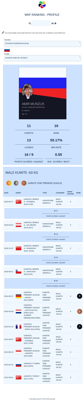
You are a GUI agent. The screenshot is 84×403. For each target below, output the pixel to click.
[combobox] (42, 44)
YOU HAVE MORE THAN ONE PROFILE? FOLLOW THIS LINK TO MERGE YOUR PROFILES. (33, 33)
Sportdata (52, 399)
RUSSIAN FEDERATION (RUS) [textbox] (17, 43)
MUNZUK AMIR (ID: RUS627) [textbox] (16, 58)
